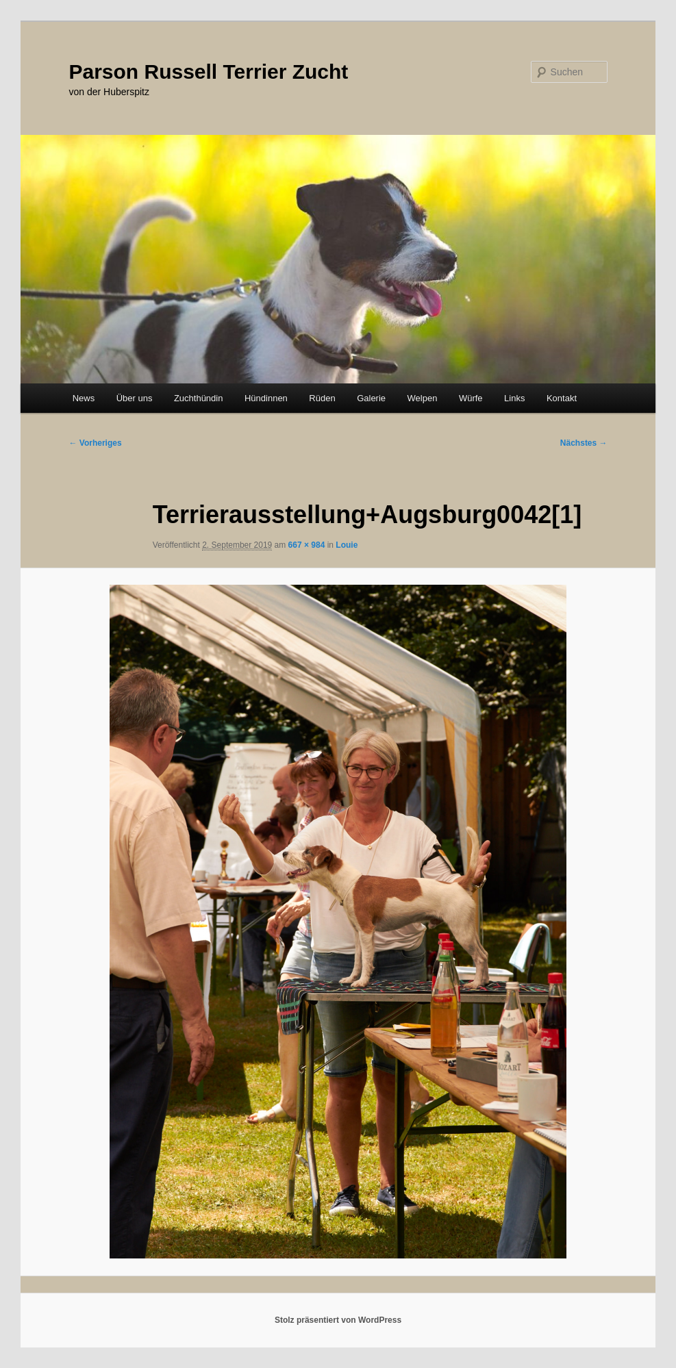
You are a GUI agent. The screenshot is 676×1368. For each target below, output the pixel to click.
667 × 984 (306, 545)
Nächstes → (584, 443)
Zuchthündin (198, 398)
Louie (347, 545)
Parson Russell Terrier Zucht (208, 71)
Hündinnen (266, 398)
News (84, 398)
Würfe (471, 398)
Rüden (322, 398)
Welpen (423, 398)
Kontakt (562, 398)
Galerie (371, 398)
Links (514, 398)
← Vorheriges (94, 443)
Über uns (134, 398)
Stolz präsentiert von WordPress (338, 1320)
